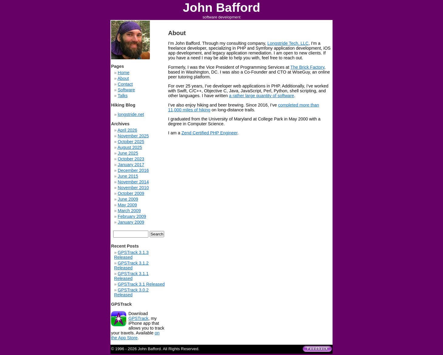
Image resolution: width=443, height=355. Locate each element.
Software (126, 89)
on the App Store (135, 335)
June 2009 (128, 199)
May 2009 (127, 204)
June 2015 (128, 176)
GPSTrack (138, 318)
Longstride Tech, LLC (288, 43)
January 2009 (131, 222)
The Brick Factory (307, 67)
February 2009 (132, 216)
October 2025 (131, 141)
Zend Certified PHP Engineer (209, 132)
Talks (123, 95)
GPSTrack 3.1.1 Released (131, 276)
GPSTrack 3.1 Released (141, 284)
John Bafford (221, 8)
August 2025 (129, 147)
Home (123, 72)
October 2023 (131, 158)
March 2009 (129, 210)
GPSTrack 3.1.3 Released (131, 255)
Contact (125, 84)
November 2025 (133, 135)
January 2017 (131, 164)
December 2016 (133, 170)
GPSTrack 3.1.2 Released (131, 265)
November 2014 (133, 181)
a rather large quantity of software (261, 95)
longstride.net (131, 114)
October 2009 (131, 193)
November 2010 (133, 187)
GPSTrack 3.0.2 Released (131, 292)
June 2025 (128, 153)
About (123, 78)
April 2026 (127, 130)
